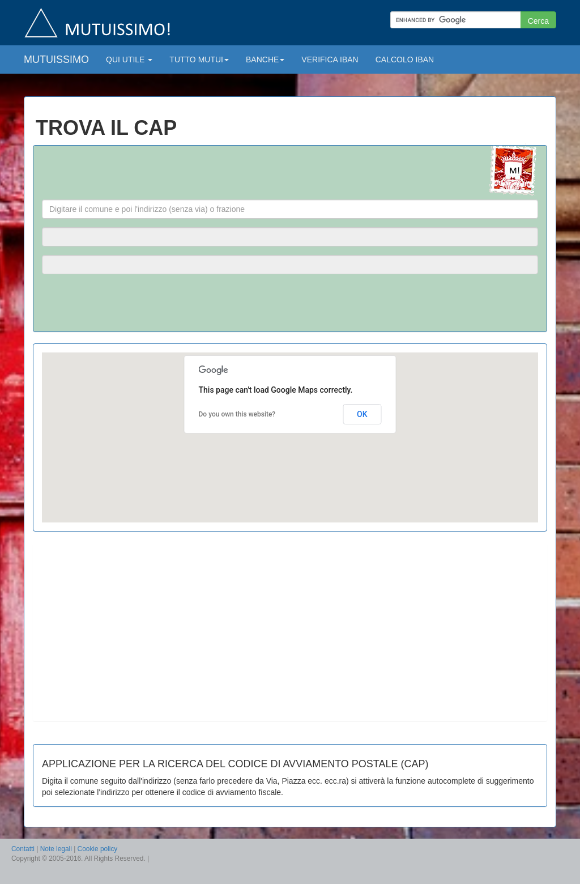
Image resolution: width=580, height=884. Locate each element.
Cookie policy (98, 849)
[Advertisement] (136, 630)
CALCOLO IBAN (405, 59)
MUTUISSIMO (56, 59)
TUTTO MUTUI (199, 59)
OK (362, 414)
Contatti (23, 849)
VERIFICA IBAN (329, 59)
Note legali (56, 849)
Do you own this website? (237, 414)
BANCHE (265, 59)
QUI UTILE (129, 59)
